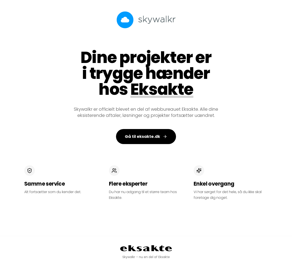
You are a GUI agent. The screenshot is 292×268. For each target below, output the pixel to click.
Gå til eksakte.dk (146, 136)
